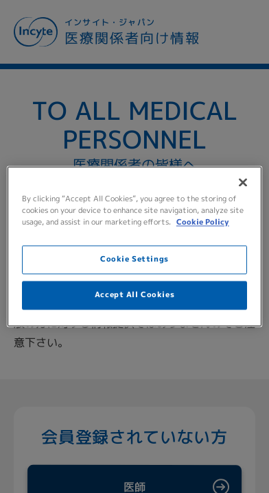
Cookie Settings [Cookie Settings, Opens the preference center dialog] (134, 259)
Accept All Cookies (134, 295)
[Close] (243, 182)
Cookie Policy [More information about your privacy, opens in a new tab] (202, 222)
